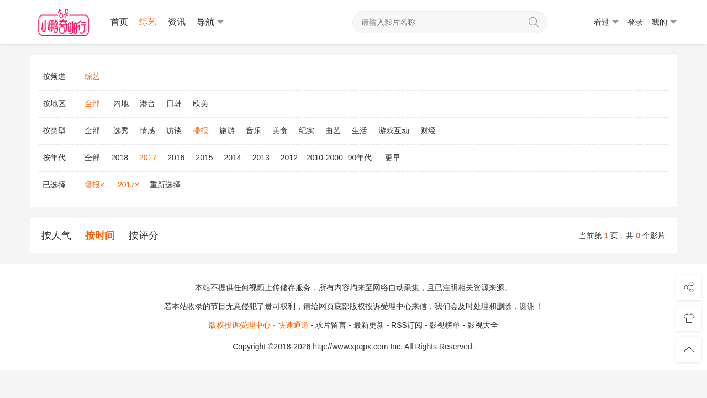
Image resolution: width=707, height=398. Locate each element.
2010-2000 (324, 157)
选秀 (121, 130)
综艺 (148, 22)
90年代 (360, 157)
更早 (392, 157)
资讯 (177, 22)
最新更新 (369, 325)
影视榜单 (444, 325)
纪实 (306, 130)
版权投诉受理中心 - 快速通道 (258, 325)
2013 (261, 157)
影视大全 (482, 325)
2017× (128, 184)
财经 (428, 130)
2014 (232, 157)
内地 (121, 103)
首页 (119, 22)
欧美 (200, 103)
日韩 (174, 103)
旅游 (227, 130)
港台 (147, 103)
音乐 (253, 130)
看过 (606, 22)
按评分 (144, 235)
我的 (664, 22)
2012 (289, 157)
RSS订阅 (407, 325)
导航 (210, 22)
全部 (92, 130)
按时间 (100, 235)
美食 (280, 130)
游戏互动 (393, 130)
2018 (119, 157)
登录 (635, 22)
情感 (147, 130)
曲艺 (333, 130)
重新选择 (165, 184)
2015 (204, 157)
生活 (359, 130)
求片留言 (330, 325)
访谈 (174, 130)
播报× (94, 184)
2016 (175, 157)
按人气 (56, 235)
